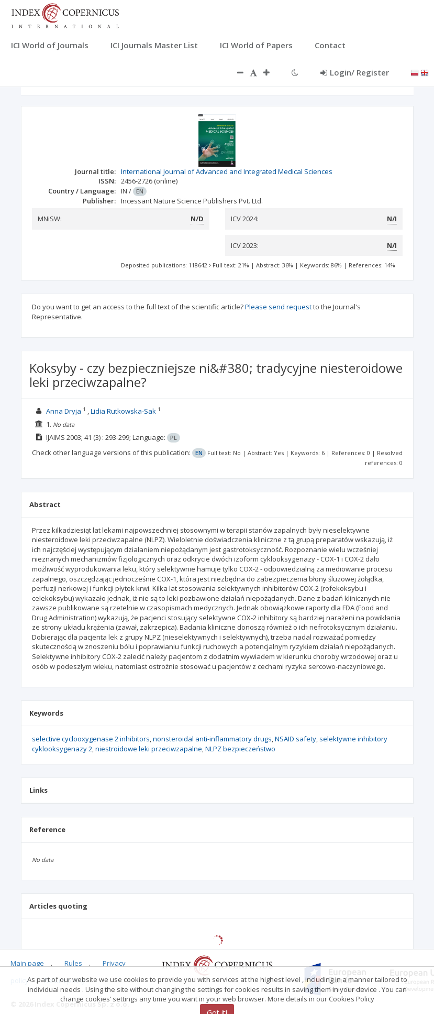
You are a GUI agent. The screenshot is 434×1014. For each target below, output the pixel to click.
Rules (73, 963)
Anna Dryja (63, 411)
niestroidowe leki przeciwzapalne (148, 748)
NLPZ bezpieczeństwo (240, 748)
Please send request (278, 306)
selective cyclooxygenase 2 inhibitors (91, 738)
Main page (27, 963)
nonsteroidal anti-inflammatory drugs (212, 738)
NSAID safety (295, 738)
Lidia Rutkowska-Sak (123, 411)
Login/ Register (354, 72)
